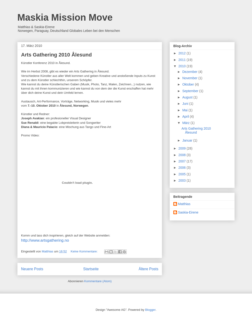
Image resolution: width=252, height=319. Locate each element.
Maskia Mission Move (65, 17)
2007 (182, 161)
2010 (182, 66)
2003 (182, 180)
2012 (182, 53)
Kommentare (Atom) (98, 281)
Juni (185, 103)
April (186, 116)
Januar (187, 140)
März (186, 123)
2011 (182, 60)
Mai (185, 110)
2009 (182, 148)
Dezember (190, 72)
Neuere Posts (32, 269)
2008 (182, 155)
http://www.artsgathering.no (45, 240)
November (190, 78)
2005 (182, 174)
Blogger (150, 309)
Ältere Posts (148, 269)
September (190, 91)
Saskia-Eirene (188, 212)
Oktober (188, 84)
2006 (182, 167)
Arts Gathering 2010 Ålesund (56, 55)
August (187, 97)
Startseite (91, 269)
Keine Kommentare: (85, 251)
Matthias (184, 204)
